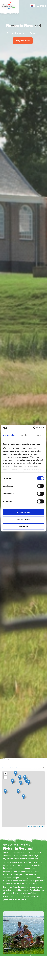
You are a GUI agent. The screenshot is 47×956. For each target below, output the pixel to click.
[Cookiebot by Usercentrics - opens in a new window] (33, 428)
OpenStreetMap (39, 826)
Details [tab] (24, 435)
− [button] (5, 777)
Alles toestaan (23, 512)
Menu (43, 5)
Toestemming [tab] (9, 435)
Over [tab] (39, 435)
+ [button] (5, 773)
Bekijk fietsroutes (23, 40)
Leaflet (30, 826)
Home (9, 6)
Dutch (33, 6)
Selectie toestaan (23, 519)
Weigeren (23, 526)
